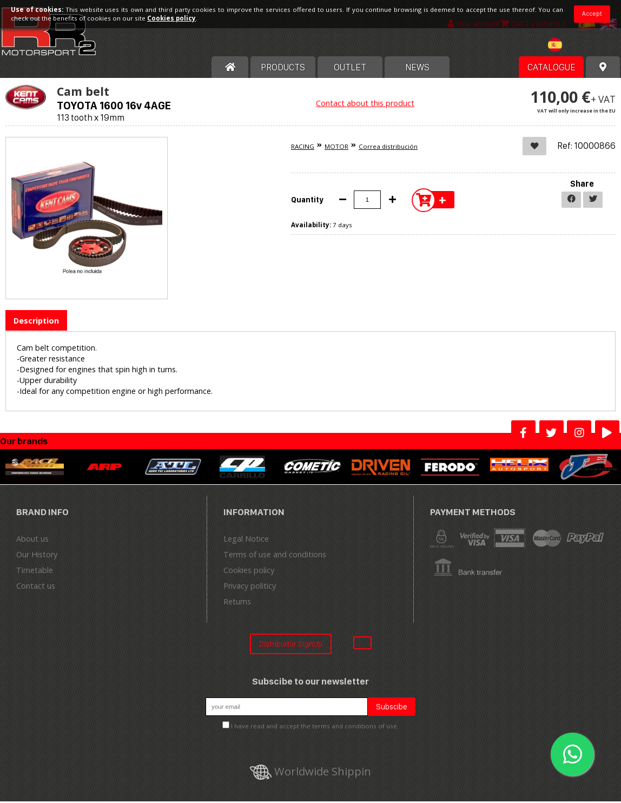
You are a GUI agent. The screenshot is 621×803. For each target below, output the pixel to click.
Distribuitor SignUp (290, 645)
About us (32, 540)
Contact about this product (365, 105)
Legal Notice (246, 540)
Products (283, 68)
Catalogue (551, 68)
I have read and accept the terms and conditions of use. (315, 728)
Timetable (34, 572)
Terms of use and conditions (274, 556)
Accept (592, 13)
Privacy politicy (249, 587)
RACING (302, 148)
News (417, 68)
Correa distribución (388, 148)
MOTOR (336, 148)
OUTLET (350, 68)
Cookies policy (248, 572)
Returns (237, 603)
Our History (36, 556)
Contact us (35, 587)
